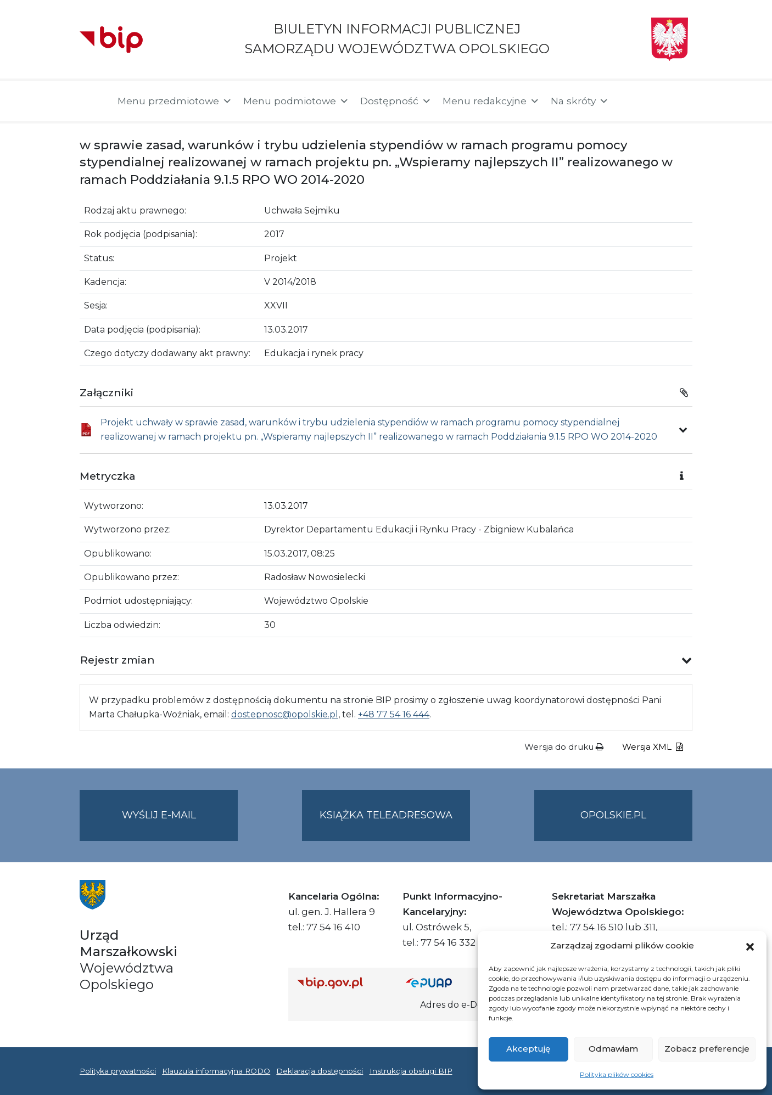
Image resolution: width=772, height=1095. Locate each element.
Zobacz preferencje (706, 1048)
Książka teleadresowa (386, 815)
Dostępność (396, 101)
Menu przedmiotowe (175, 101)
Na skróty (580, 101)
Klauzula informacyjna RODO (216, 1070)
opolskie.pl (613, 815)
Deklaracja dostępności (319, 1070)
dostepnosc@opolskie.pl (284, 714)
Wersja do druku (563, 747)
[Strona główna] (93, 101)
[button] (750, 945)
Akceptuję (528, 1048)
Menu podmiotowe (296, 101)
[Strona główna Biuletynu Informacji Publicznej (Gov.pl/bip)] (342, 983)
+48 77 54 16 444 (393, 714)
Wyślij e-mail (180, 824)
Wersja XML (652, 747)
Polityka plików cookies (616, 1074)
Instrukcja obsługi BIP (411, 1070)
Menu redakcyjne (491, 101)
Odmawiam (613, 1048)
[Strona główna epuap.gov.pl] (441, 983)
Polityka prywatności (118, 1070)
